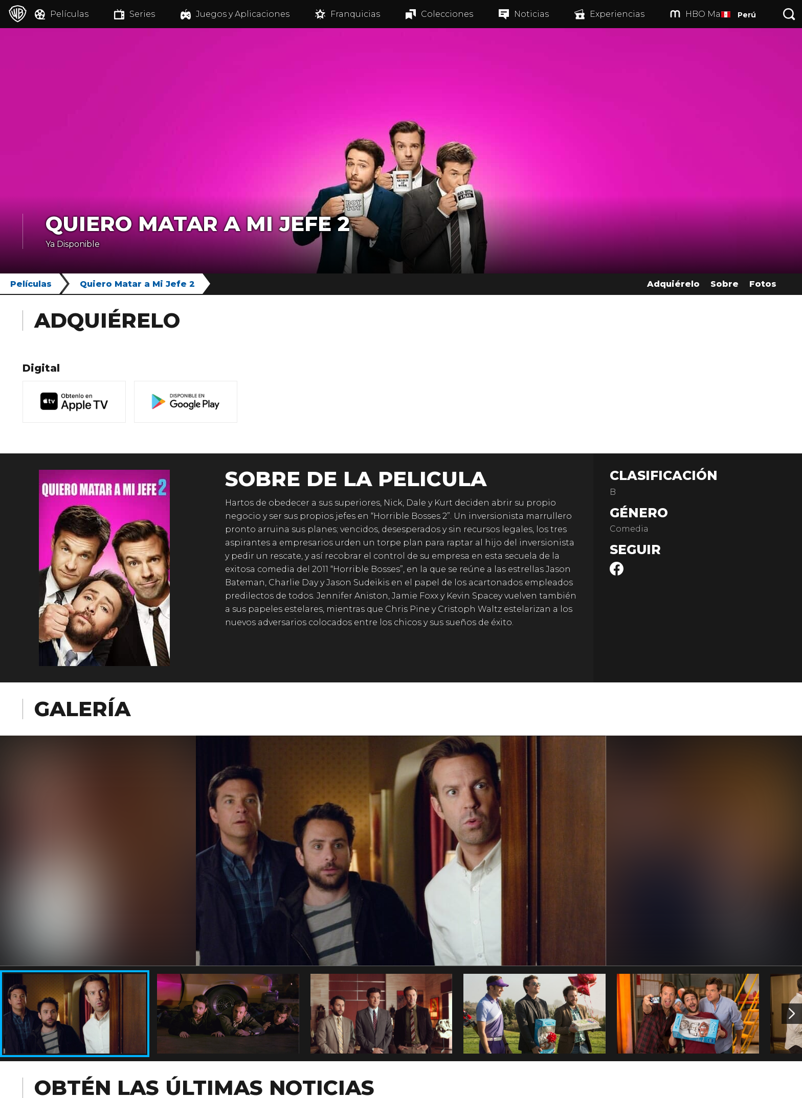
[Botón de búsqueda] (789, 14)
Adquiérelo (673, 284)
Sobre (724, 284)
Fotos (762, 284)
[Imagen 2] (792, 1013)
